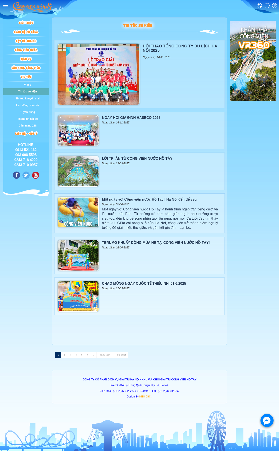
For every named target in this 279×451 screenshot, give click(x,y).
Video (27, 84)
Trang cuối (120, 354)
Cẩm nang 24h (27, 125)
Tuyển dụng (27, 112)
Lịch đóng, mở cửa (27, 105)
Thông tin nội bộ (27, 118)
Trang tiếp (104, 354)
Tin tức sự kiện (27, 91)
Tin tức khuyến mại (28, 98)
